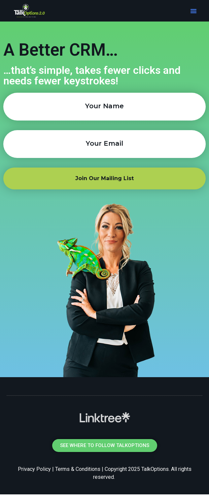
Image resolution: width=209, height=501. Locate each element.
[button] (193, 11)
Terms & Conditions (77, 469)
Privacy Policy (34, 469)
